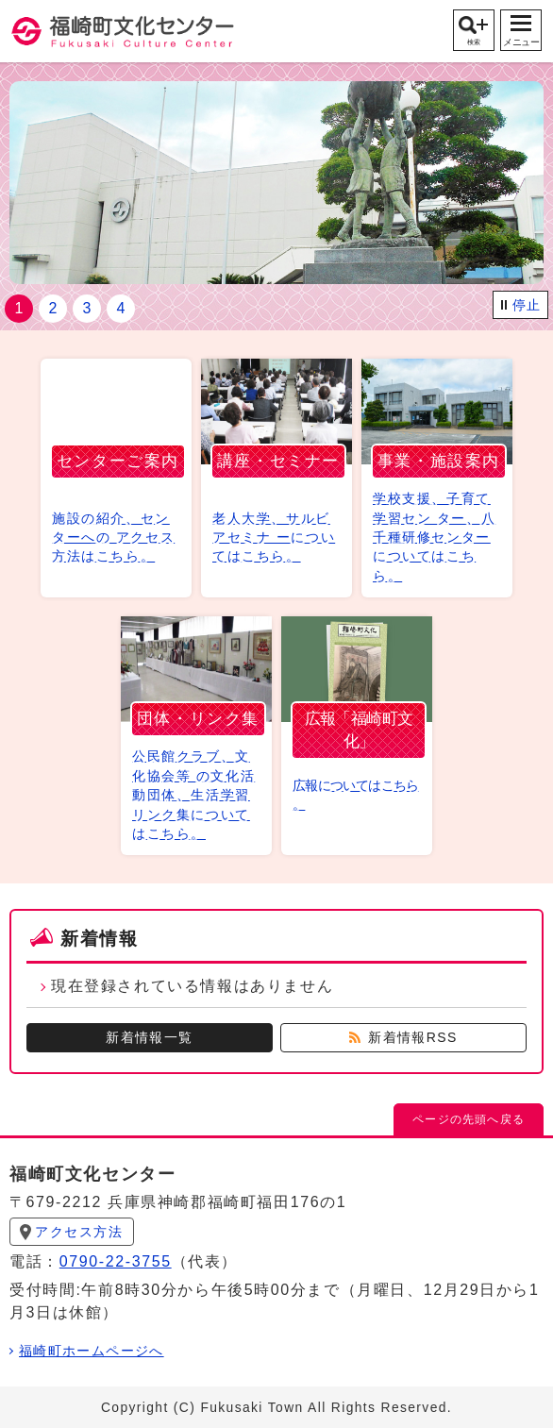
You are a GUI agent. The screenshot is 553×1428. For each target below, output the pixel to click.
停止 (527, 304)
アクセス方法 (79, 1231)
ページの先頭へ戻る (468, 1119)
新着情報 (99, 939)
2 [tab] (53, 308)
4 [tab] (121, 308)
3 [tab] (87, 308)
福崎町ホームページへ (91, 1351)
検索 (473, 42)
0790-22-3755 (115, 1261)
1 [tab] (19, 308)
